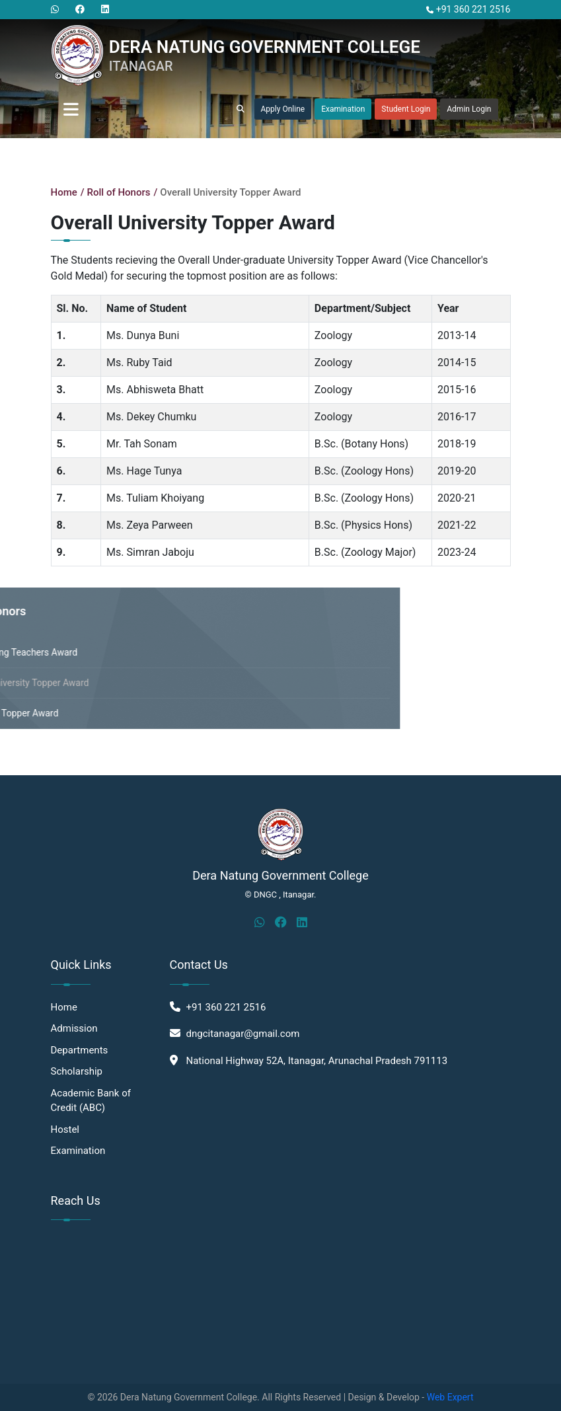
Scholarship (77, 1071)
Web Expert (450, 1397)
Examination (343, 109)
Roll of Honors (119, 192)
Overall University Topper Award (230, 192)
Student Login (405, 109)
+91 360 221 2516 (468, 9)
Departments (79, 1050)
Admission (74, 1028)
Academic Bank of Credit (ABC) (91, 1100)
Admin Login (469, 109)
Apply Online (283, 109)
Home (64, 192)
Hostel (65, 1129)
